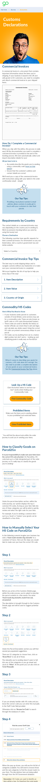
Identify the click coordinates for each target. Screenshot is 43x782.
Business (13, 9)
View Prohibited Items (21, 424)
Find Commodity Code (22, 398)
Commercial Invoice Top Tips (21, 369)
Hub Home (4, 9)
